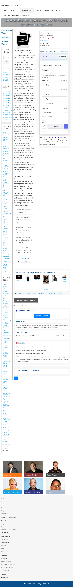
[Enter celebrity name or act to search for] (6, 57)
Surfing (5, 427)
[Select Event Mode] (54, 94)
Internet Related (5, 216)
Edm (4, 190)
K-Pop (4, 223)
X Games (5, 441)
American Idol (5, 140)
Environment (6, 338)
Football (5, 203)
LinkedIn (4, 577)
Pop (4, 240)
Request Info (26, 15)
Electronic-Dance (6, 193)
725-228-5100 (55, 137)
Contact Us (4, 514)
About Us (15, 10)
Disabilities (6, 327)
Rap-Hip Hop (5, 245)
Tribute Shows (5, 265)
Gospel (5, 208)
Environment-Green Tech (6, 341)
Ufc (4, 436)
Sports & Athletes (5, 80)
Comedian (6, 171)
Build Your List (6, 37)
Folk (4, 201)
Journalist (5, 371)
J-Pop (4, 219)
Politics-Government (6, 405)
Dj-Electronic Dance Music (5, 186)
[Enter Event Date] (54, 112)
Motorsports (6, 396)
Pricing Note (43, 40)
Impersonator (6, 213)
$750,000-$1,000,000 (6, 119)
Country (5, 176)
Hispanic (5, 211)
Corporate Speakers (11, 15)
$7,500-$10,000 (6, 93)
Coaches (5, 312)
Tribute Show (5, 261)
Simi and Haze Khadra (46, 287)
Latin (4, 226)
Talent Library (26, 10)
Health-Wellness (5, 356)
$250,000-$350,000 (6, 112)
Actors (5, 72)
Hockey (5, 358)
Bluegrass (6, 155)
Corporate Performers (52, 10)
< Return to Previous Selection (26, 300)
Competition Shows (6, 174)
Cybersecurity (6, 319)
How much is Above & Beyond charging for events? (23, 229)
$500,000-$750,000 (6, 117)
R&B (4, 242)
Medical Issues (5, 231)
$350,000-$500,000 (6, 114)
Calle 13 (37, 279)
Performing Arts (6, 402)
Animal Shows (5, 143)
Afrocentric (6, 134)
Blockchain (6, 295)
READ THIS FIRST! (42, 316)
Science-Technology (6, 253)
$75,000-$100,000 (6, 105)
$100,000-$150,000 (6, 107)
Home (6, 10)
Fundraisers (4, 527)
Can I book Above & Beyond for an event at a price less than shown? (24, 250)
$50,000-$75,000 (6, 102)
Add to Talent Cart (61, 51)
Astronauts (6, 148)
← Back (55, 126)
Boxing (5, 300)
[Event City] (54, 103)
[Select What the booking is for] (54, 85)
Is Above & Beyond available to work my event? (23, 219)
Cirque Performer (6, 166)
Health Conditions (6, 353)
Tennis (5, 432)
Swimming (6, 256)
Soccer (5, 421)
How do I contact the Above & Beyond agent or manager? (24, 239)
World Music (4, 268)
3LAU (28, 281)
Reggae (5, 248)
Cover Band (4, 180)
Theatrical (6, 258)
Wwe (4, 271)
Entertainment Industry (6, 196)
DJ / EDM (3, 545)
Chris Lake (55, 281)
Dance (5, 182)
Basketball (6, 153)
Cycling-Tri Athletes (6, 323)
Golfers (5, 206)
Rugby (5, 415)
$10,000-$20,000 (6, 95)
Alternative (6, 137)
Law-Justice (5, 376)
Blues (4, 158)
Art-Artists (6, 146)
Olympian (6, 398)
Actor (4, 132)
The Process (5, 532)
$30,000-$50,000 (6, 100)
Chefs (4, 305)
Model (5, 234)
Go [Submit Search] (6, 62)
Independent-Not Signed (6, 362)
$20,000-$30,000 (6, 98)
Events (38, 10)
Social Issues (5, 424)
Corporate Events (6, 524)
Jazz (4, 221)
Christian (5, 307)
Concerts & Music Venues (8, 530)
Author (5, 291)
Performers (6, 74)
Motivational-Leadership (6, 237)
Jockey (5, 368)
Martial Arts (5, 382)
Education (6, 332)
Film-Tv (5, 199)
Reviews (3, 508)
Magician (5, 228)
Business (5, 160)
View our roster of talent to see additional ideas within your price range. (40, 293)
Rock (4, 250)
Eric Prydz (18, 280)
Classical (5, 168)
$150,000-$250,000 (6, 110)
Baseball (5, 151)
